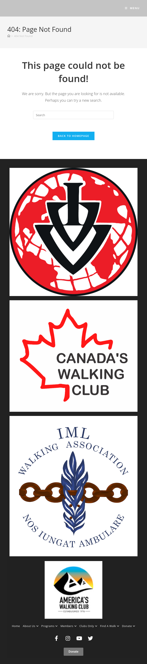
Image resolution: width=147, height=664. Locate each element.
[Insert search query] (73, 115)
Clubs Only (88, 626)
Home (16, 626)
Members (69, 626)
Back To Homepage (73, 136)
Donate (128, 626)
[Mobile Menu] (132, 8)
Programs (49, 626)
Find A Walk (109, 626)
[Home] (8, 36)
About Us (30, 626)
